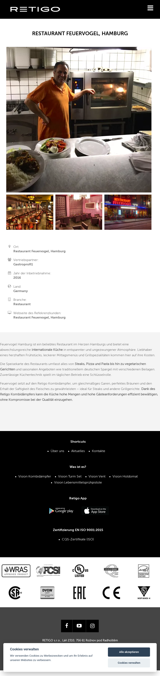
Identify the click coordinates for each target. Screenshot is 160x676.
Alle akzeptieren (129, 652)
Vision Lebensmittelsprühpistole (78, 482)
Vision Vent (97, 476)
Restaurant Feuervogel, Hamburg (39, 317)
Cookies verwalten (129, 662)
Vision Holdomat (125, 476)
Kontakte (98, 451)
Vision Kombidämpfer (34, 476)
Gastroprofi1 (23, 264)
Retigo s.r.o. (38, 16)
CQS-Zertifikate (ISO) (78, 539)
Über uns (57, 451)
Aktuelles (78, 451)
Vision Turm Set (69, 476)
